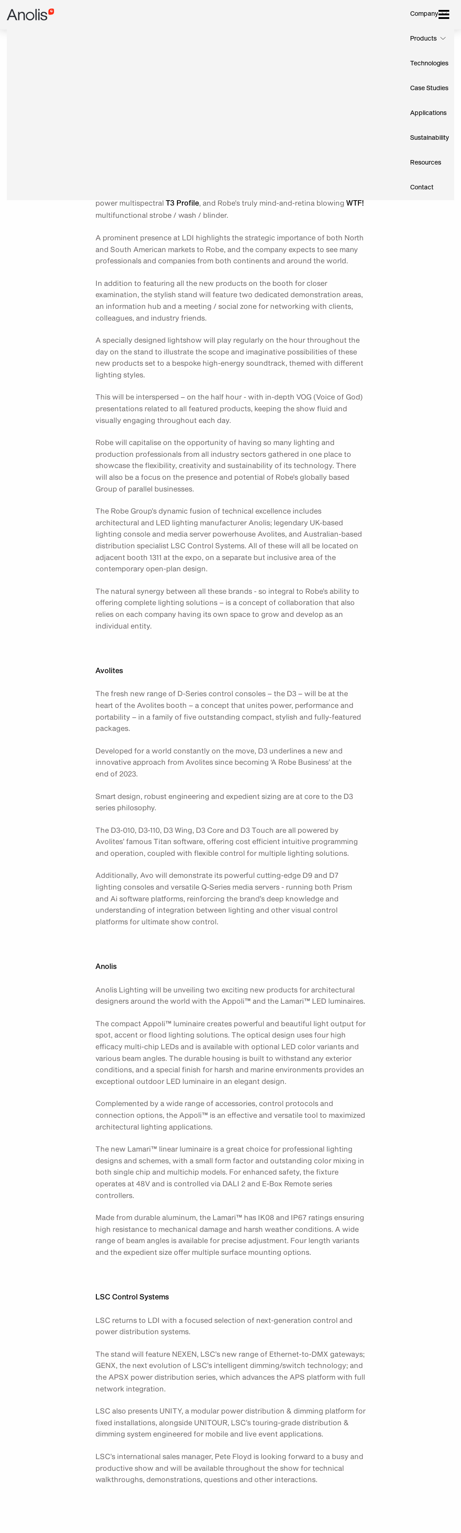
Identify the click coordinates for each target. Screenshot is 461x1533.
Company (424, 14)
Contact (422, 187)
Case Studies (429, 88)
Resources (425, 163)
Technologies (429, 63)
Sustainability (429, 138)
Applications (428, 113)
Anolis (30, 15)
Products (423, 39)
